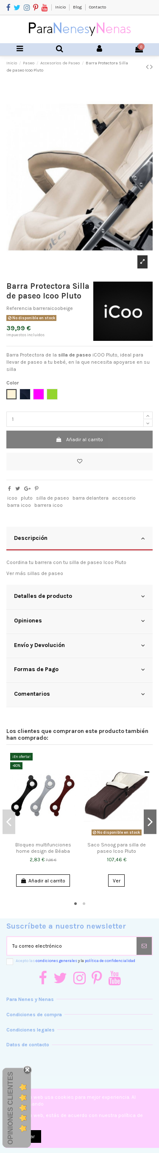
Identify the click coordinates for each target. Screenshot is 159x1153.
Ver (116, 881)
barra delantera (91, 498)
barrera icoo (48, 505)
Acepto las (75, 960)
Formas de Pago (79, 669)
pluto (27, 498)
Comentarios (79, 694)
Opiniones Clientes (10, 1108)
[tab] (79, 539)
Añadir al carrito (79, 439)
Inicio (61, 7)
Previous (9, 821)
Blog (78, 7)
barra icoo (19, 505)
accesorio (124, 498)
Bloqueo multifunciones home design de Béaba (43, 848)
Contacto (97, 7)
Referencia (19, 308)
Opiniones (79, 621)
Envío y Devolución (79, 645)
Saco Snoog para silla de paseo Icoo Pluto (116, 848)
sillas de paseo (45, 573)
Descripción (79, 538)
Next (150, 821)
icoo (12, 498)
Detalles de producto (79, 596)
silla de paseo (52, 498)
